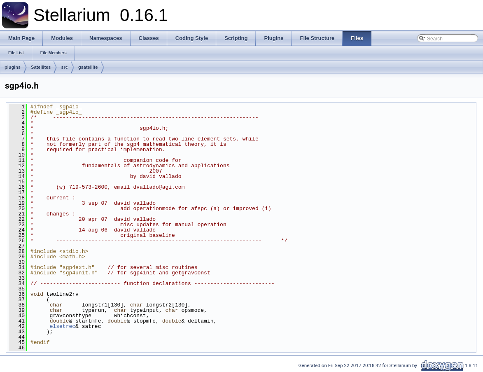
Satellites (41, 67)
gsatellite (88, 67)
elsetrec (62, 326)
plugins (13, 67)
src (64, 67)
